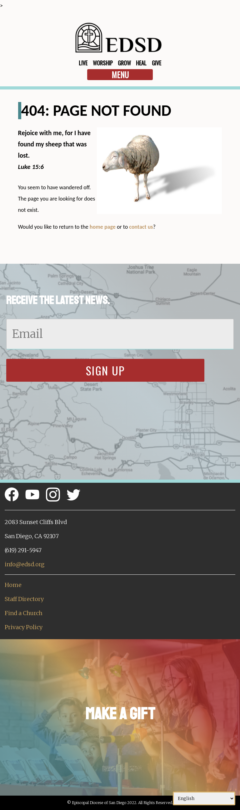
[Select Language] (204, 798)
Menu (120, 75)
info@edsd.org (24, 564)
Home (13, 584)
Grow (124, 63)
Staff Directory (24, 599)
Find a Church (23, 613)
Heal (141, 63)
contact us (141, 226)
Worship (103, 63)
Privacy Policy (23, 627)
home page (103, 226)
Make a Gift (120, 713)
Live (83, 63)
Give (156, 63)
